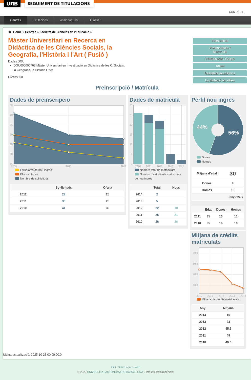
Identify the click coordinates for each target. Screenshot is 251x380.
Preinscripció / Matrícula (220, 50)
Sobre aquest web (129, 367)
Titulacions (40, 20)
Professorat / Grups (219, 59)
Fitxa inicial (220, 41)
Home (17, 32)
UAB (12, 3)
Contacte (236, 11)
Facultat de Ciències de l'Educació (64, 32)
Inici (113, 367)
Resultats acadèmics (219, 73)
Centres (15, 20)
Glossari (95, 20)
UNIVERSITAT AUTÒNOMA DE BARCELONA (115, 371)
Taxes (220, 66)
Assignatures (69, 20)
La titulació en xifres (220, 80)
